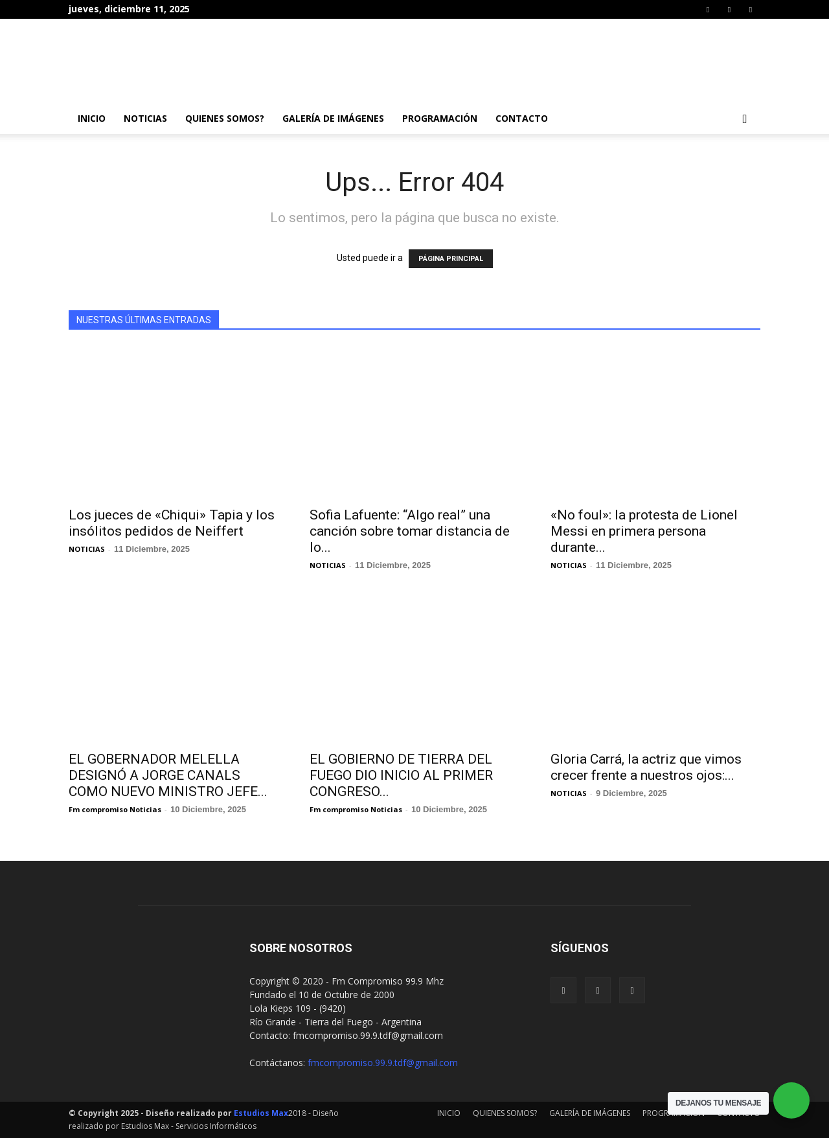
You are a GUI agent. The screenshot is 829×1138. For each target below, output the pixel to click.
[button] (744, 119)
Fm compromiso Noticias (115, 809)
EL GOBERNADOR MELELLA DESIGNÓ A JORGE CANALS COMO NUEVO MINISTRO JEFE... (168, 775)
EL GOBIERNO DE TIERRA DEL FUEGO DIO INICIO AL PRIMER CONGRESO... (401, 775)
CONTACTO (521, 118)
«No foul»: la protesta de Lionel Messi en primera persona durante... (644, 531)
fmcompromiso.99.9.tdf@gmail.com (383, 1062)
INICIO (92, 118)
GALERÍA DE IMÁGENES (333, 118)
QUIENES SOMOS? (224, 118)
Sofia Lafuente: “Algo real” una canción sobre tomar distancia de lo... (410, 531)
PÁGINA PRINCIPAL (450, 259)
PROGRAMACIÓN (439, 118)
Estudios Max (261, 1113)
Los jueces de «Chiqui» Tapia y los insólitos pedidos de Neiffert (172, 523)
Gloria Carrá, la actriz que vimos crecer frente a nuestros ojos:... (646, 767)
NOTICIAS (145, 118)
